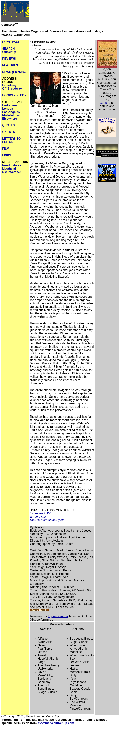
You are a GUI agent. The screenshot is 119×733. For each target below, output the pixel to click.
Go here (105, 102)
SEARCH (9, 50)
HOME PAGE (11, 42)
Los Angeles (11, 112)
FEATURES (10, 65)
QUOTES (8, 125)
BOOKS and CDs (14, 95)
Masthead (9, 168)
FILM (5, 148)
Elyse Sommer (58, 616)
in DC (40, 513)
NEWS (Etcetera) (14, 72)
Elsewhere (9, 118)
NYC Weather (11, 172)
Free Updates (11, 165)
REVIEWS (9, 58)
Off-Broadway (12, 88)
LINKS (6, 155)
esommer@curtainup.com (56, 723)
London (7, 108)
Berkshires (10, 105)
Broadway (9, 85)
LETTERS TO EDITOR (11, 140)
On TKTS (8, 132)
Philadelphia (11, 115)
